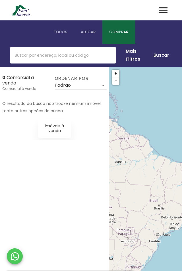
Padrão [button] (63, 85)
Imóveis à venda (54, 128)
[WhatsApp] (15, 256)
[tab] (60, 32)
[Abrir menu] (163, 10)
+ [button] (115, 73)
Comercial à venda (19, 88)
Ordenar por (72, 78)
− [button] (116, 80)
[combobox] (63, 55)
